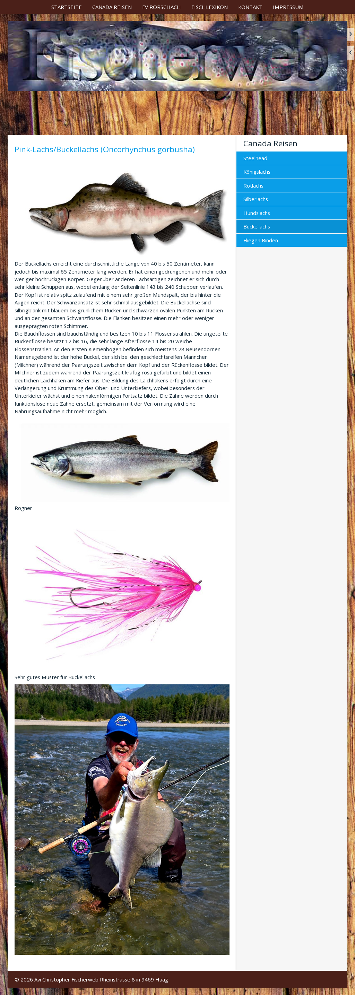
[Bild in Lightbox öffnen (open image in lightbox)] (122, 209)
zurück (350, 53)
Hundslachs (256, 212)
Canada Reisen (112, 6)
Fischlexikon (209, 6)
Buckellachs (256, 226)
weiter (350, 34)
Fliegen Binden (260, 240)
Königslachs (256, 171)
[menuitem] (66, 7)
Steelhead (255, 158)
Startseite (66, 6)
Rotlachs (253, 185)
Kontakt (250, 6)
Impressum (288, 6)
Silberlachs (255, 199)
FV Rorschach (161, 6)
